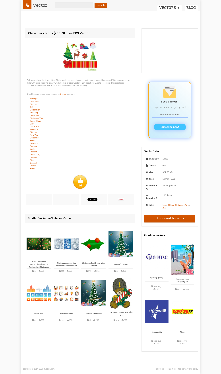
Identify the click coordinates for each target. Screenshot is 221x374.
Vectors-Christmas (93, 314)
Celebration (35, 110)
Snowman (34, 115)
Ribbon (170, 205)
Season (33, 146)
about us (160, 369)
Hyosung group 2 (157, 278)
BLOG (191, 8)
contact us (171, 369)
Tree (187, 205)
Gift (31, 107)
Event (32, 140)
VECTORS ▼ (169, 8)
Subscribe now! (170, 127)
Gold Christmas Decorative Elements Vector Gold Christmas (39, 264)
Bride (32, 149)
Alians (182, 332)
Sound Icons (39, 314)
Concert (33, 163)
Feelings (33, 98)
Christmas (34, 101)
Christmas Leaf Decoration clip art (93, 264)
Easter (33, 166)
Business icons (66, 314)
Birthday (33, 132)
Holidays (34, 143)
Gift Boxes (34, 126)
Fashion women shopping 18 (182, 280)
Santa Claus (35, 121)
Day (31, 124)
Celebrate (34, 138)
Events (63, 94)
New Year (34, 135)
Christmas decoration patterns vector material (66, 264)
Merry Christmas (121, 264)
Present (33, 152)
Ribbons (33, 104)
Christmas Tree (36, 118)
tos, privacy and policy (188, 369)
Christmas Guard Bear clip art (120, 313)
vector (40, 5)
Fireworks (34, 168)
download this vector (169, 218)
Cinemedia (157, 332)
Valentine (34, 129)
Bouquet (33, 157)
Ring (32, 160)
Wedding (34, 112)
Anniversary (35, 154)
